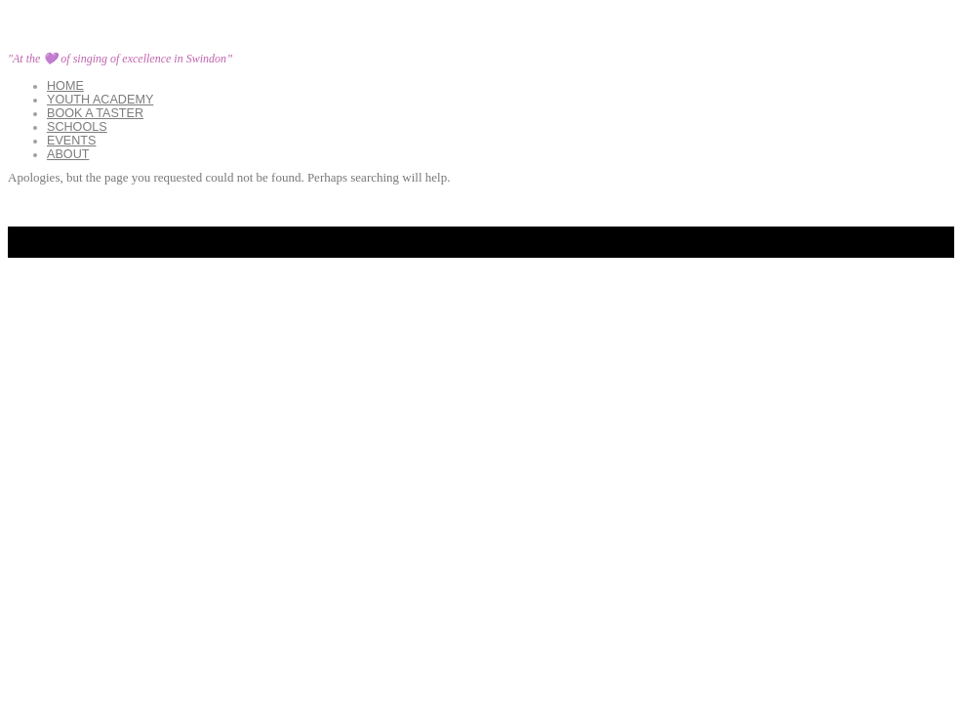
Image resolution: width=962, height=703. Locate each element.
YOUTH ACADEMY (100, 99)
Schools (77, 127)
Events (71, 140)
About (68, 154)
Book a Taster (95, 113)
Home (65, 86)
